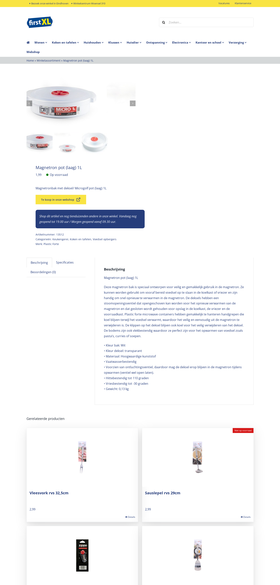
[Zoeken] (163, 22)
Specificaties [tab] (65, 262)
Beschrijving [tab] (39, 262)
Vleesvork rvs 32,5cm (49, 492)
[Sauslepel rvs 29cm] (197, 457)
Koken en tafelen (80, 239)
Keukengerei (60, 239)
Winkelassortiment (48, 60)
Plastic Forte (51, 243)
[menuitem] (43, 42)
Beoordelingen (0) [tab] (43, 272)
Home (30, 60)
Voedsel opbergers (104, 239)
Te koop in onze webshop (61, 199)
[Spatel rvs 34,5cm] (197, 555)
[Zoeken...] (206, 22)
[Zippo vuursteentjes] (82, 555)
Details (131, 516)
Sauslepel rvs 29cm (162, 492)
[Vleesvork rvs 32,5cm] (82, 457)
